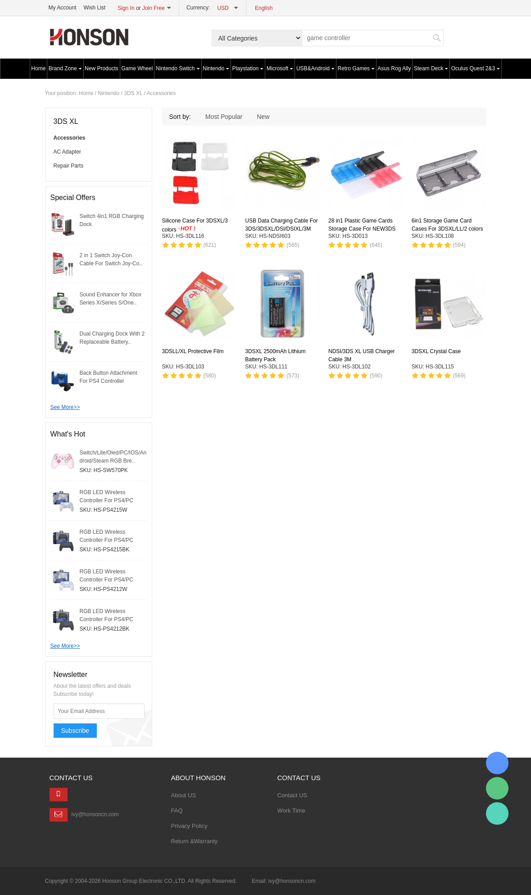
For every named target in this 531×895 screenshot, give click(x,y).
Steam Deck (431, 68)
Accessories (161, 93)
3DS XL (133, 93)
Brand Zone (65, 68)
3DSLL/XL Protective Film (193, 351)
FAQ (177, 810)
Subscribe (75, 730)
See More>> (65, 407)
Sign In (126, 8)
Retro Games (356, 68)
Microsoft (280, 68)
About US (183, 795)
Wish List (95, 8)
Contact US (292, 795)
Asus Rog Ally (394, 68)
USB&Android (315, 68)
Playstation (248, 68)
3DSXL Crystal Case (436, 351)
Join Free (153, 8)
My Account (63, 8)
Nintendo (216, 68)
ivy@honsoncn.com (95, 814)
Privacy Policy (189, 825)
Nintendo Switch (178, 68)
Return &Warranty (194, 841)
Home (38, 68)
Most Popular (223, 116)
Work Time (291, 810)
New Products (101, 68)
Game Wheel (137, 68)
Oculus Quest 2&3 (475, 68)
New (263, 116)
